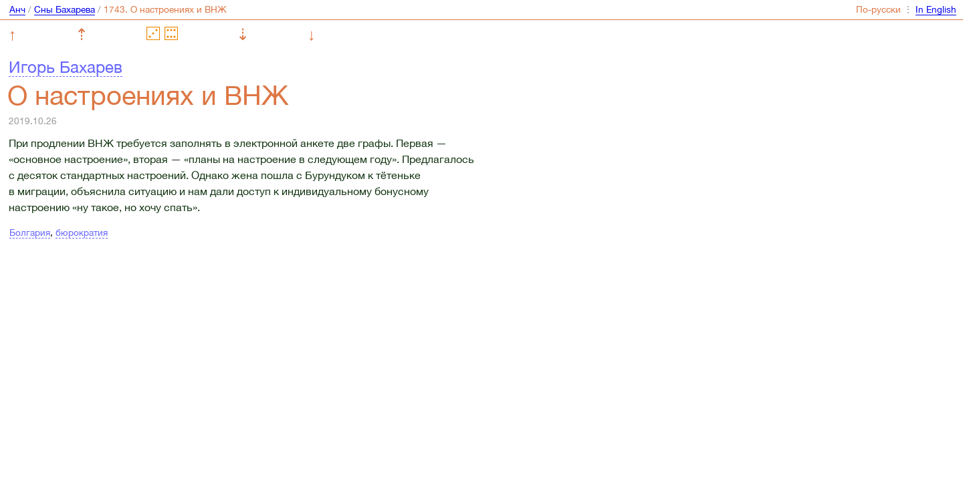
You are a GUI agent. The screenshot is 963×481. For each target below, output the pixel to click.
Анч (17, 9)
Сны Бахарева (64, 9)
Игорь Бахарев (65, 66)
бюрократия (82, 232)
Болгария (29, 232)
